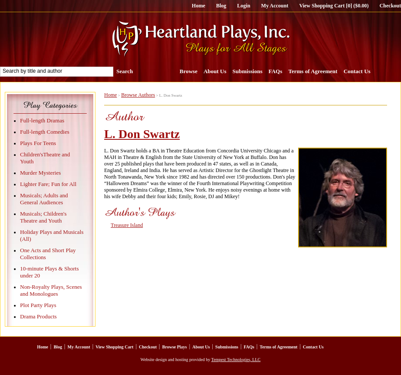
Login (243, 6)
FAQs (275, 71)
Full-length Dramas (42, 120)
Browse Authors (138, 95)
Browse (188, 71)
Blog (221, 6)
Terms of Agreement (313, 71)
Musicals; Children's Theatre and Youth (43, 217)
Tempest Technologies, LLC (236, 359)
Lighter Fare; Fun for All (48, 184)
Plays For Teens (38, 143)
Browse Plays (174, 347)
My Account (274, 6)
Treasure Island (127, 225)
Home (198, 6)
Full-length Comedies (44, 131)
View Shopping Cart (114, 347)
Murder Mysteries (40, 172)
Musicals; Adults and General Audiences (44, 199)
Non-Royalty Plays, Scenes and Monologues (51, 290)
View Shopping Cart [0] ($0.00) (333, 6)
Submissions (247, 71)
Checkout (390, 6)
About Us (215, 71)
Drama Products (38, 316)
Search (124, 71)
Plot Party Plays (38, 305)
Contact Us (356, 71)
